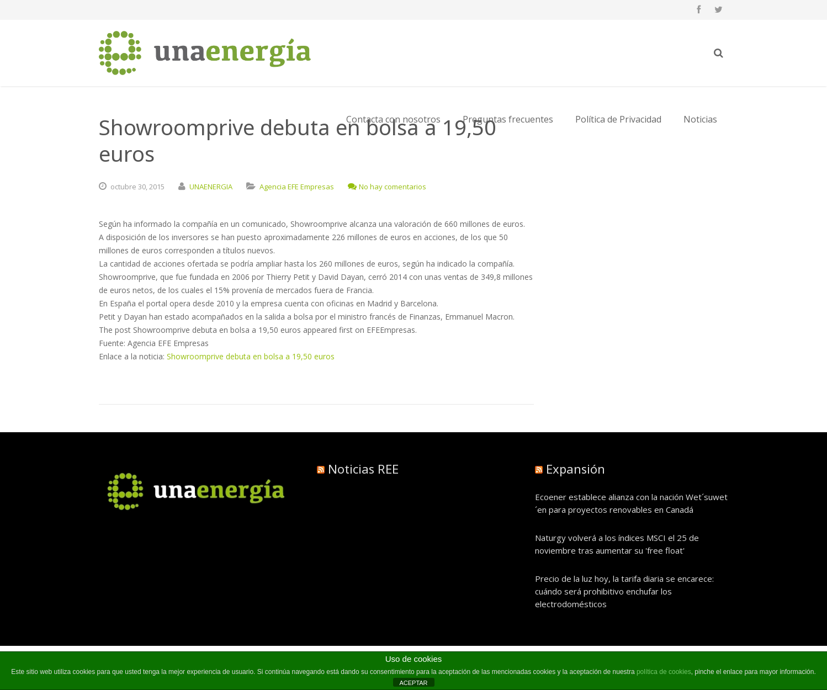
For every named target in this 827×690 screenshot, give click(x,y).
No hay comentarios (387, 187)
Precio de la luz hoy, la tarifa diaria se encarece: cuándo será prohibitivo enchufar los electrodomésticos (624, 591)
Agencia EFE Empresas (296, 187)
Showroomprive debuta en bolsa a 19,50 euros (251, 356)
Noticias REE (363, 468)
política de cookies (664, 672)
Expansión (575, 468)
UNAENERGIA (210, 187)
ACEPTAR (413, 683)
